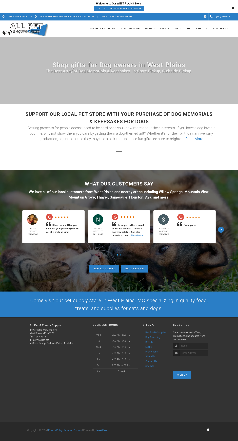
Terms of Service (73, 430)
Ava (148, 197)
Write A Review (134, 268)
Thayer (102, 197)
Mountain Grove (82, 197)
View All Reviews (104, 268)
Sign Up (182, 375)
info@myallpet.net (39, 340)
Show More (137, 235)
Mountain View (196, 192)
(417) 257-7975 (38, 336)
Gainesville (118, 197)
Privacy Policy (55, 430)
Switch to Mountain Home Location (119, 8)
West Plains (104, 192)
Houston (136, 197)
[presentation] (190, 362)
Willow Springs (171, 192)
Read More (194, 139)
